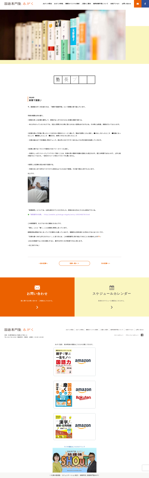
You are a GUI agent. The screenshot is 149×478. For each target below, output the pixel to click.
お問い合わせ (126, 3)
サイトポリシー (118, 335)
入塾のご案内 (86, 3)
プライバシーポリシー (132, 335)
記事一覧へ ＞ (74, 263)
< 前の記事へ (43, 263)
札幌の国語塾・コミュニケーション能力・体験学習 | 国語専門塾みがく (75, 475)
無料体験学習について (100, 3)
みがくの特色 (58, 3)
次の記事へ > (105, 263)
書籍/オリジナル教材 (72, 3)
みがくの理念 (47, 3)
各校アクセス (115, 3)
